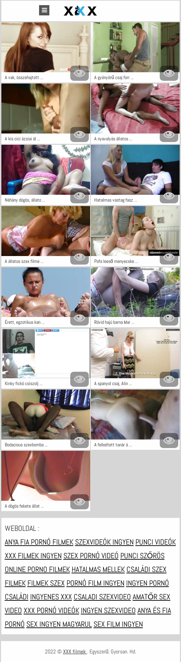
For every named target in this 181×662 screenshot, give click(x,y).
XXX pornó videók (51, 610)
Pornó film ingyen (95, 583)
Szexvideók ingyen (104, 542)
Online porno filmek (37, 569)
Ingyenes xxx (51, 596)
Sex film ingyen (118, 624)
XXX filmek (75, 651)
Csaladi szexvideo (102, 596)
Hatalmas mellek (98, 569)
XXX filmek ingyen (33, 555)
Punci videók (155, 542)
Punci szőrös (142, 555)
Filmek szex (46, 583)
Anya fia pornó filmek (39, 542)
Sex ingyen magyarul (59, 624)
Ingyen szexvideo (108, 610)
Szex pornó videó (91, 555)
